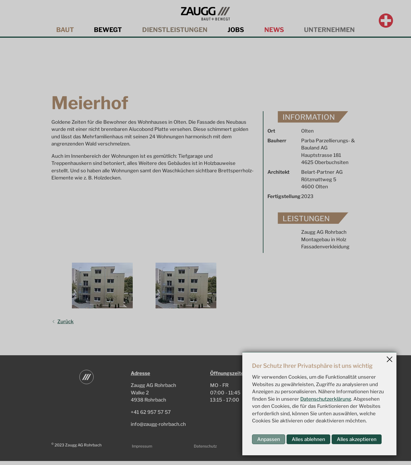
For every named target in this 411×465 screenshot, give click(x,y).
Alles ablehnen (308, 439)
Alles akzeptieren (356, 439)
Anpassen (268, 439)
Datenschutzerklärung (325, 399)
